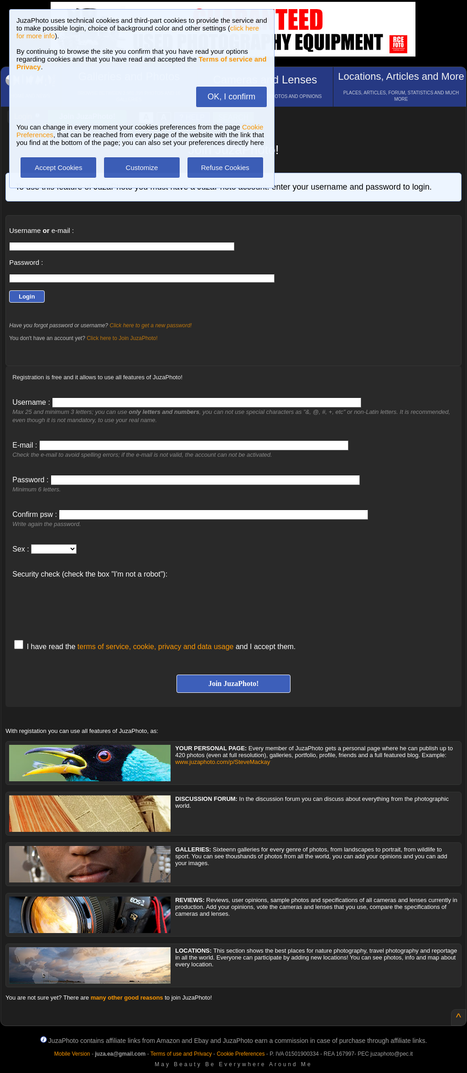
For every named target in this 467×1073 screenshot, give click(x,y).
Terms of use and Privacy (181, 1054)
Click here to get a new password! (150, 325)
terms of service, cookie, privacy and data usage (156, 646)
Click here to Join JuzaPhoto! (122, 338)
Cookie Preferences (241, 1054)
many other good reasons (127, 997)
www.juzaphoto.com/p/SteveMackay (222, 761)
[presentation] (81, 604)
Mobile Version (72, 1054)
